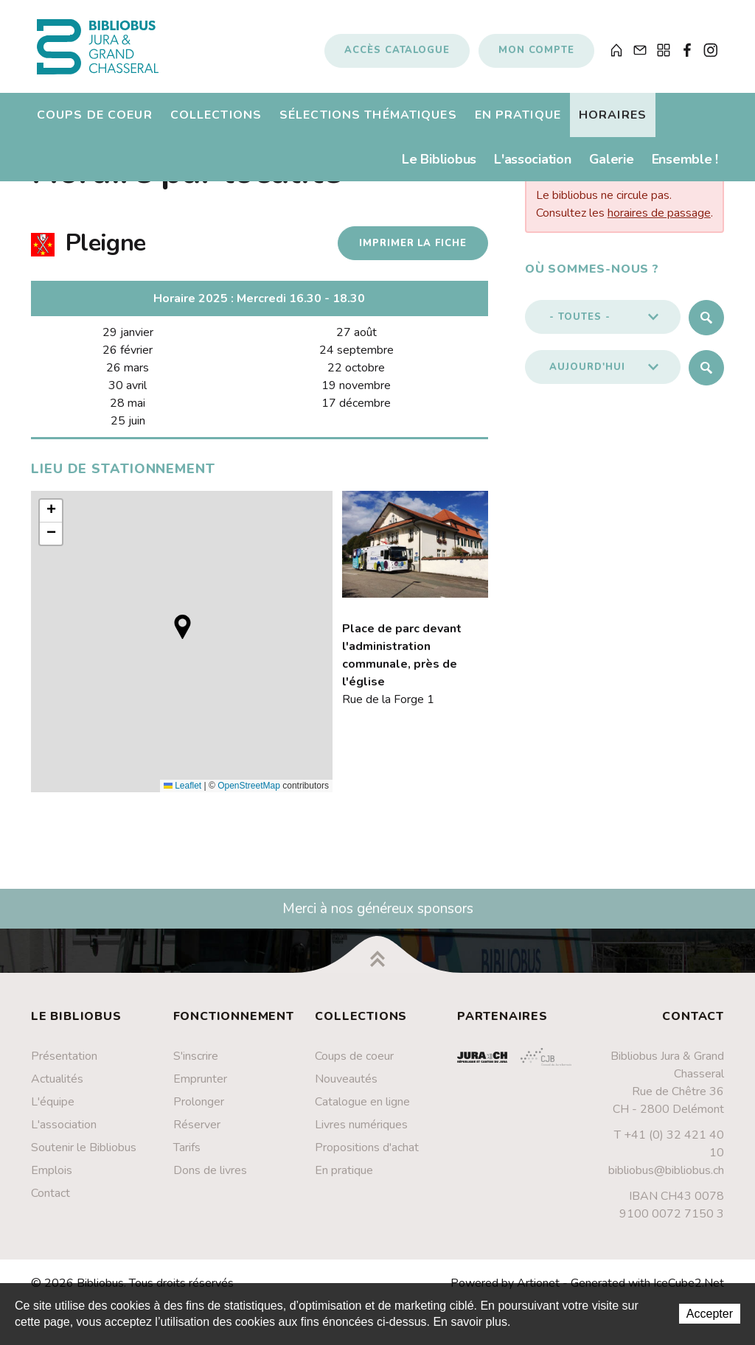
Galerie (611, 166)
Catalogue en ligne (362, 1111)
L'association (532, 166)
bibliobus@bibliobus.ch (666, 1179)
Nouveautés (346, 1088)
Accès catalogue (397, 53)
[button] (182, 635)
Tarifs (187, 1156)
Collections (216, 121)
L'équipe (52, 1111)
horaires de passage (659, 222)
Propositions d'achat (367, 1156)
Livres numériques (361, 1133)
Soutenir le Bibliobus (83, 1156)
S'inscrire (195, 1065)
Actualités (57, 1088)
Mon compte (536, 53)
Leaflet (182, 794)
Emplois (51, 1179)
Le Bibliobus (439, 166)
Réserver (196, 1133)
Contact (50, 1202)
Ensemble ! (685, 166)
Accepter (709, 1313)
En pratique (518, 121)
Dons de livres (210, 1179)
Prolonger (198, 1111)
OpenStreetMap (249, 794)
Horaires (613, 121)
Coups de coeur (95, 121)
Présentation (64, 1065)
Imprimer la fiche (409, 252)
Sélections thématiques (368, 121)
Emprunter (200, 1088)
